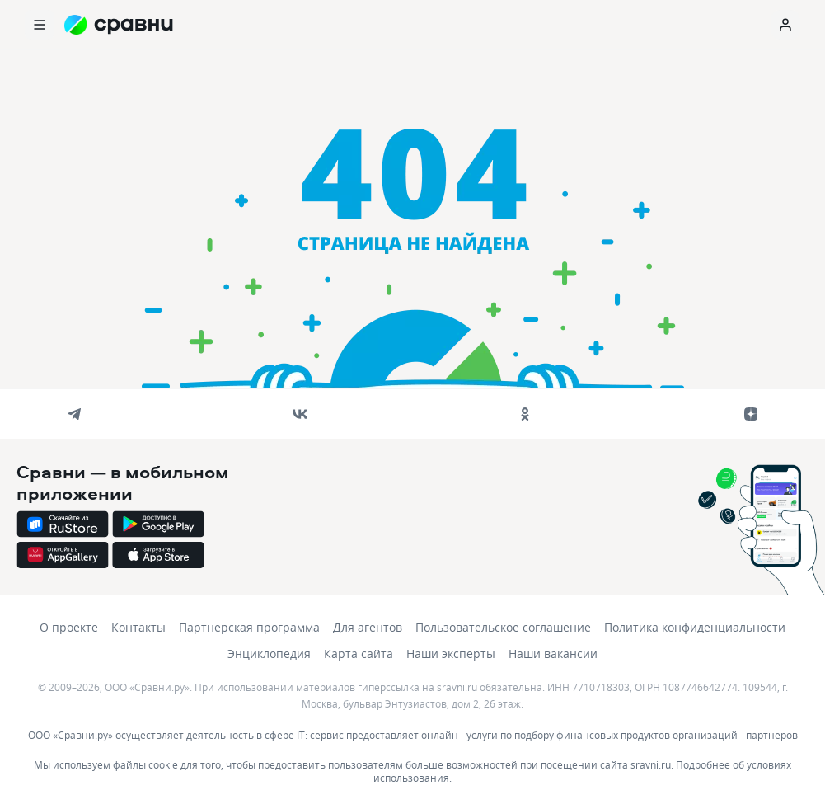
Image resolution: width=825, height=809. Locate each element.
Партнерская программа (249, 627)
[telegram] (74, 414)
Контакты (138, 627)
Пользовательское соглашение (503, 627)
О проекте (69, 627)
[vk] (300, 414)
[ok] (525, 414)
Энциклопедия (269, 653)
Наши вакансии (553, 653)
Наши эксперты (450, 653)
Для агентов (367, 627)
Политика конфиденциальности (694, 627)
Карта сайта (358, 653)
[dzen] (751, 414)
